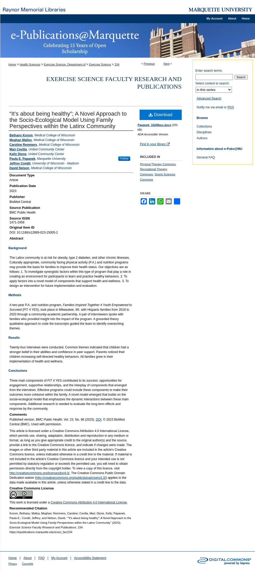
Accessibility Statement (90, 558)
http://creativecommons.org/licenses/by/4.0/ (40, 473)
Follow (124, 158)
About (27, 558)
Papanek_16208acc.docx (154, 125)
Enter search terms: (209, 70)
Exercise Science (100, 64)
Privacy (13, 563)
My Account (59, 558)
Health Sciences (30, 64)
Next (166, 63)
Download (160, 114)
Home (12, 64)
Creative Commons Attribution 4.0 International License (89, 502)
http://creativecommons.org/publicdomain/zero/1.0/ (71, 478)
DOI (98, 419)
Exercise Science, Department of (65, 64)
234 (117, 64)
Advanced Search (209, 98)
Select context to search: (212, 83)
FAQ (41, 558)
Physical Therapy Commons (158, 164)
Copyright (27, 563)
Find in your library (155, 144)
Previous (149, 63)
